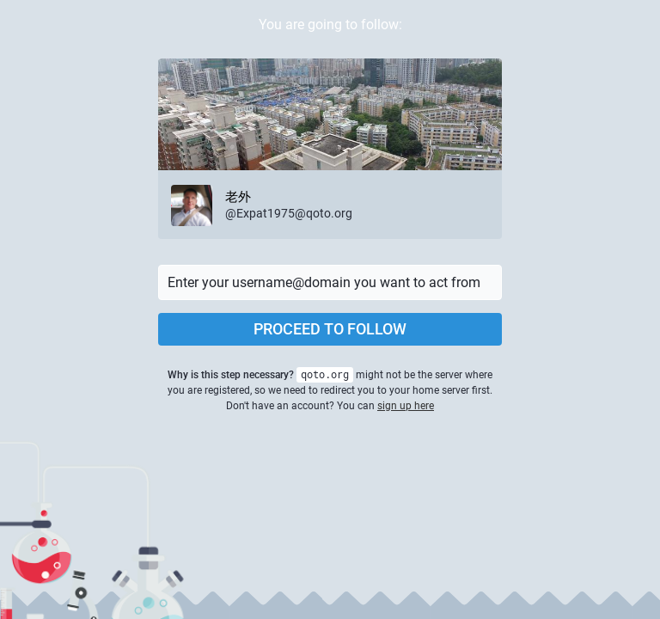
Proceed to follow (330, 329)
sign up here (405, 406)
